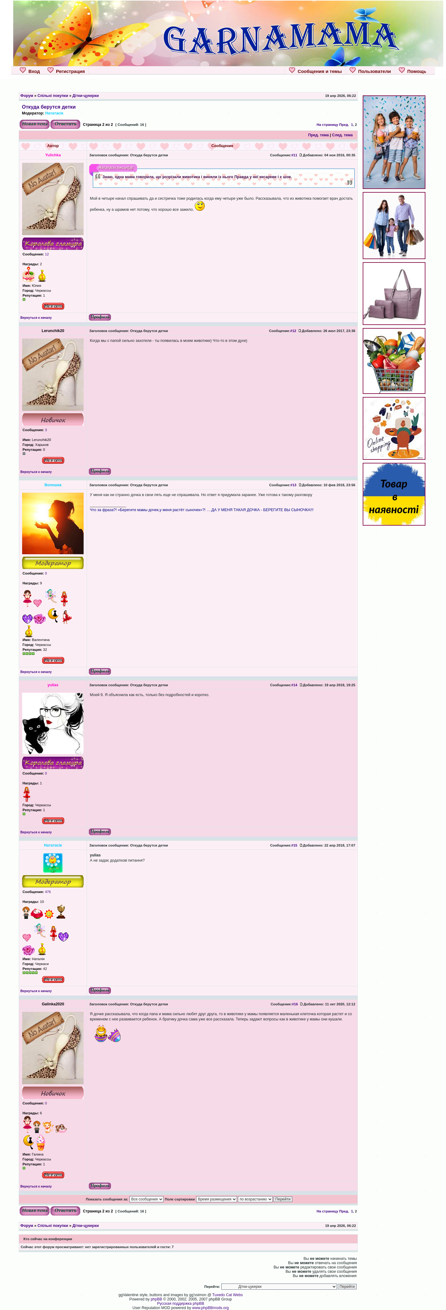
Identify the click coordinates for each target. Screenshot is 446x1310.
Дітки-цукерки (86, 96)
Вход (30, 70)
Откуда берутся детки (49, 107)
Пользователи (370, 70)
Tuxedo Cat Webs (227, 1295)
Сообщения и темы (315, 70)
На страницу (327, 124)
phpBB (156, 1299)
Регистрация (66, 70)
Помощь (412, 70)
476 (47, 892)
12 (46, 254)
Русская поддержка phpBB (180, 1303)
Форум (26, 96)
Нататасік (54, 113)
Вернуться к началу (36, 317)
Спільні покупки (52, 96)
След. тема (342, 135)
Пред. (344, 124)
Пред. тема (318, 135)
